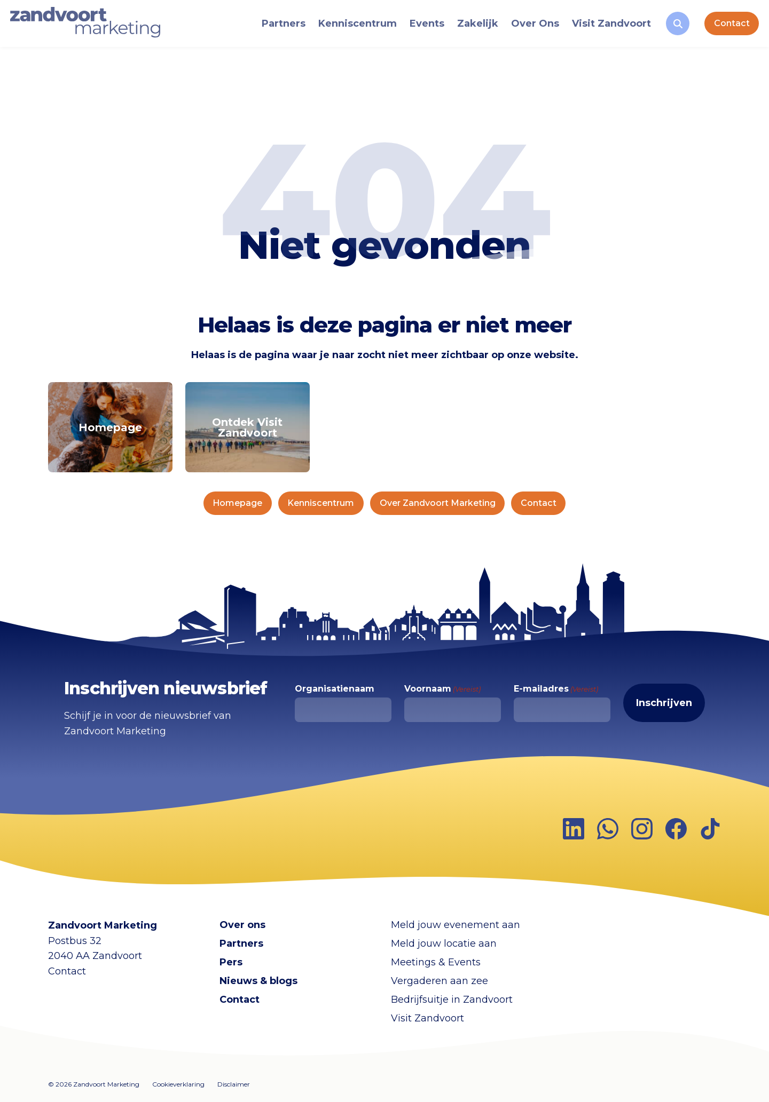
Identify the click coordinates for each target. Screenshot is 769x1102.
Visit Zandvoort (606, 27)
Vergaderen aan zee (439, 981)
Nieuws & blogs (258, 981)
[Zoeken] (673, 27)
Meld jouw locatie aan (444, 943)
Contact (726, 27)
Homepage (237, 503)
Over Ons (530, 27)
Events (422, 27)
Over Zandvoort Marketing (438, 503)
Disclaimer (233, 1084)
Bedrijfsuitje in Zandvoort (452, 999)
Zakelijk (472, 27)
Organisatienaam (334, 689)
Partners (279, 27)
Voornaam (442, 689)
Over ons (242, 925)
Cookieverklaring (178, 1084)
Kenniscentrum (352, 27)
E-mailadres (556, 689)
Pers (230, 962)
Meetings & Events (436, 962)
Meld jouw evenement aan (455, 925)
